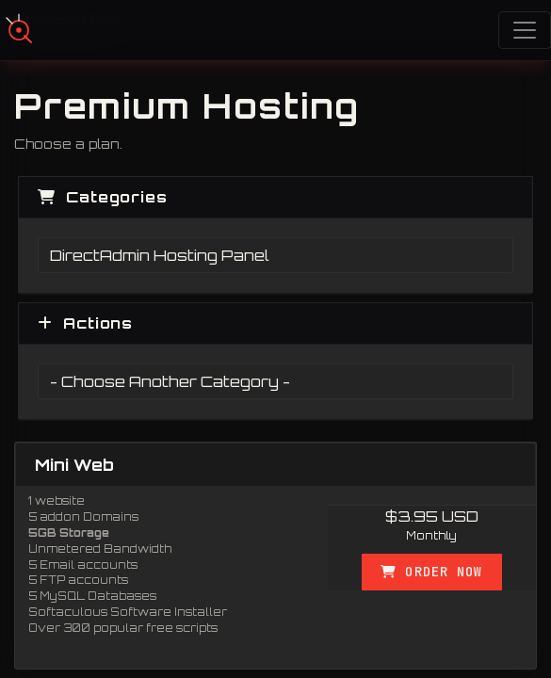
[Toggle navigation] (524, 30)
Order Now (431, 571)
